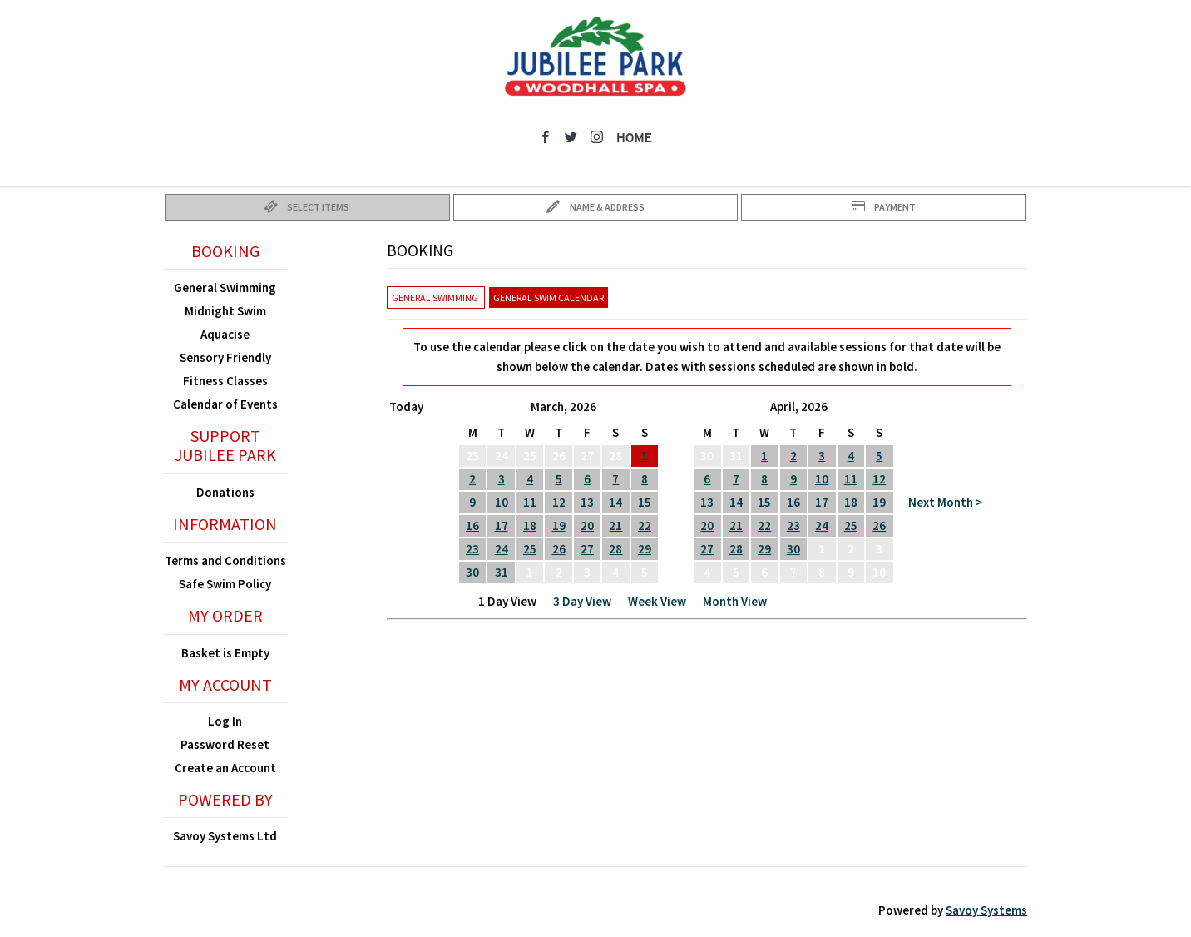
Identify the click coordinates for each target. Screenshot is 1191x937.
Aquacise (225, 334)
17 (501, 525)
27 (587, 549)
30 (472, 572)
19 (559, 525)
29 (644, 549)
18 (529, 525)
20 (587, 525)
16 (472, 525)
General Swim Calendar (548, 297)
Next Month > (945, 502)
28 (615, 549)
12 (559, 502)
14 (615, 502)
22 (644, 525)
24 (501, 549)
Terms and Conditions (225, 560)
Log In (225, 721)
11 (529, 502)
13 (587, 502)
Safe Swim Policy (225, 584)
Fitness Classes (225, 381)
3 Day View (582, 601)
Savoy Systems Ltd (225, 836)
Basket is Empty (225, 653)
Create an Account (225, 768)
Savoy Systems (986, 910)
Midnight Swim (225, 311)
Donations (225, 492)
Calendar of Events (225, 404)
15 (644, 502)
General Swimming (225, 287)
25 (529, 549)
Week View (657, 601)
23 (472, 549)
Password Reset (224, 744)
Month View (735, 601)
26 (559, 549)
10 (501, 502)
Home (634, 139)
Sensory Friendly (225, 357)
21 (615, 525)
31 (501, 572)
